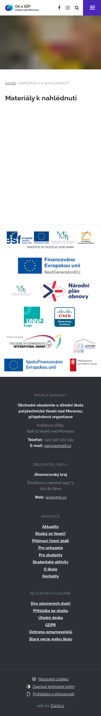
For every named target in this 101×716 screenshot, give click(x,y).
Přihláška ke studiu (50, 610)
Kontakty (50, 576)
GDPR (50, 625)
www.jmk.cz (55, 497)
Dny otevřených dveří (50, 603)
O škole (50, 569)
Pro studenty (50, 555)
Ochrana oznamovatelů (50, 632)
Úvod (10, 83)
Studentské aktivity (50, 562)
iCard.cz (57, 706)
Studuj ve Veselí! (50, 533)
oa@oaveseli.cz (57, 445)
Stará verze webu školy (50, 639)
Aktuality (50, 526)
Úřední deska (50, 617)
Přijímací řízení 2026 (50, 541)
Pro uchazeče (50, 548)
